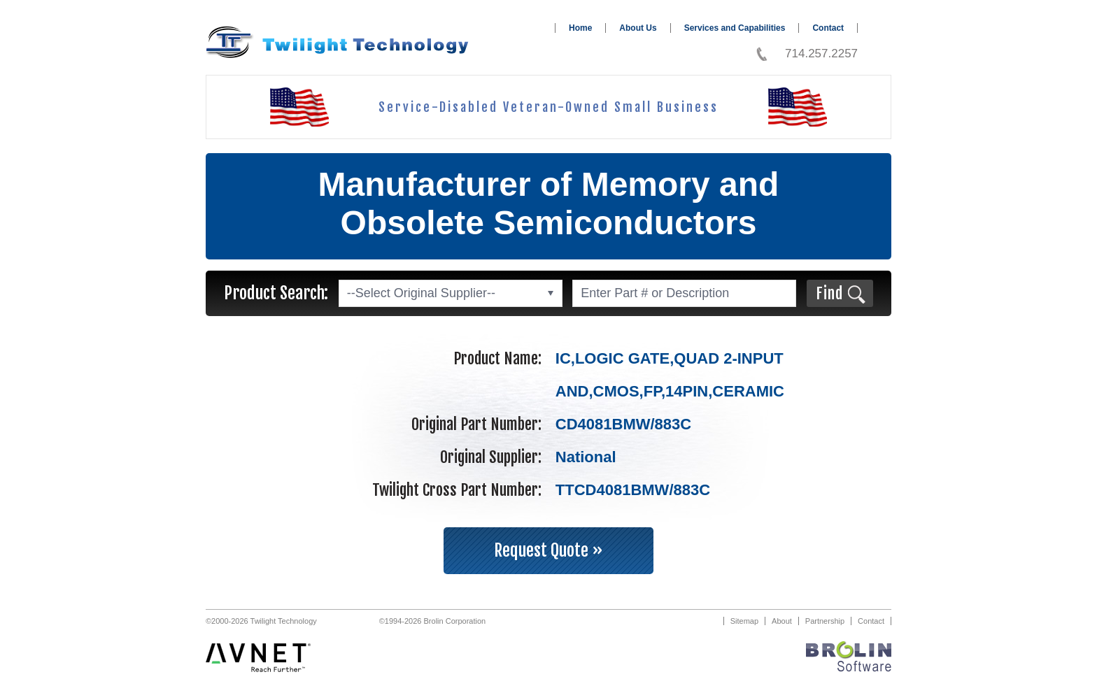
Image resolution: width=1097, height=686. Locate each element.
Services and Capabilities (735, 28)
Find (829, 293)
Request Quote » (548, 550)
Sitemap (744, 621)
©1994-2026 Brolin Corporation (432, 621)
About (782, 621)
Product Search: (276, 293)
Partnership (824, 621)
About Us (637, 28)
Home (580, 28)
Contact (828, 28)
